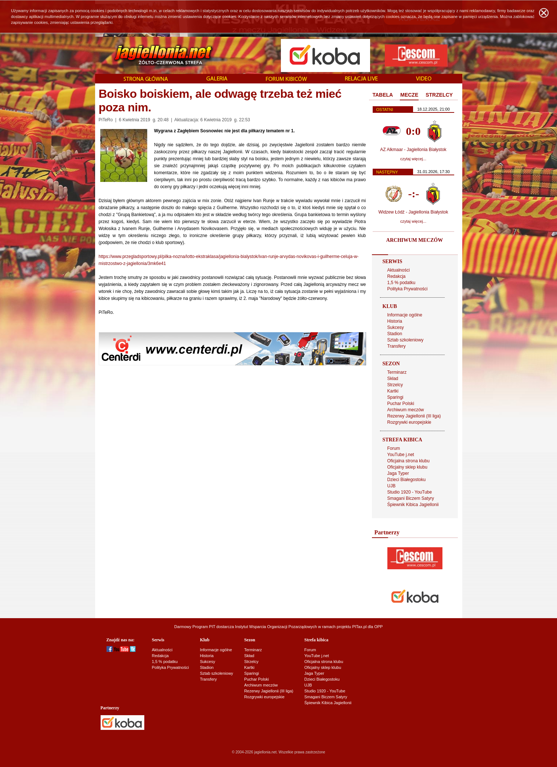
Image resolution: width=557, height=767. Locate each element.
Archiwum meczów (405, 409)
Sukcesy (395, 327)
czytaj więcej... (413, 159)
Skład (392, 378)
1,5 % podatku (401, 282)
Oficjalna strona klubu (408, 460)
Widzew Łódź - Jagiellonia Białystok (413, 212)
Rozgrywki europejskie (409, 422)
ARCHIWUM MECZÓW (414, 240)
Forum (393, 448)
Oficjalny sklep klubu (407, 467)
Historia (394, 321)
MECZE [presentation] (409, 95)
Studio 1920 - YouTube (409, 492)
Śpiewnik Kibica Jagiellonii (413, 504)
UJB (391, 485)
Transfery (396, 346)
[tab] (383, 95)
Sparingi (395, 397)
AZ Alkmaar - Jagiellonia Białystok (413, 149)
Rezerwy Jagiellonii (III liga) (414, 416)
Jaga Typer (398, 473)
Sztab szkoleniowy (405, 340)
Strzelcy (395, 384)
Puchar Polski (400, 403)
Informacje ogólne (404, 315)
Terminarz (397, 372)
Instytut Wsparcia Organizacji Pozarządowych (276, 626)
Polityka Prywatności (407, 288)
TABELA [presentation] (383, 95)
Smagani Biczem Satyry (410, 498)
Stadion (394, 333)
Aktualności (398, 270)
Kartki (393, 391)
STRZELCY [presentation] (439, 95)
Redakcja (396, 276)
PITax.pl (359, 626)
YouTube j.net (400, 454)
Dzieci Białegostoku (406, 479)
